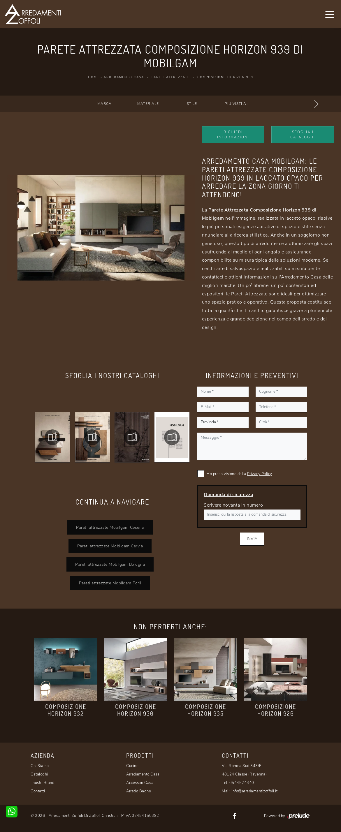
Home (93, 77)
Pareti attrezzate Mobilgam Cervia (110, 546)
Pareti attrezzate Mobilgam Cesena (110, 527)
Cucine (132, 765)
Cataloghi (39, 774)
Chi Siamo (40, 765)
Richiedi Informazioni (233, 135)
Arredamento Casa (124, 77)
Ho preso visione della (239, 474)
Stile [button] (192, 103)
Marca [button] (104, 103)
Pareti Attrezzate (171, 77)
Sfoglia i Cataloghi (302, 135)
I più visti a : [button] (235, 103)
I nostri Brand (42, 782)
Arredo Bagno (138, 791)
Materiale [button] (148, 103)
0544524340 (241, 782)
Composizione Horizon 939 (225, 77)
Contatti (38, 791)
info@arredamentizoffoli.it (254, 791)
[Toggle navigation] (330, 14)
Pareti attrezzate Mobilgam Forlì (110, 583)
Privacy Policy (259, 474)
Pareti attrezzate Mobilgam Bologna (110, 564)
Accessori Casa (139, 782)
